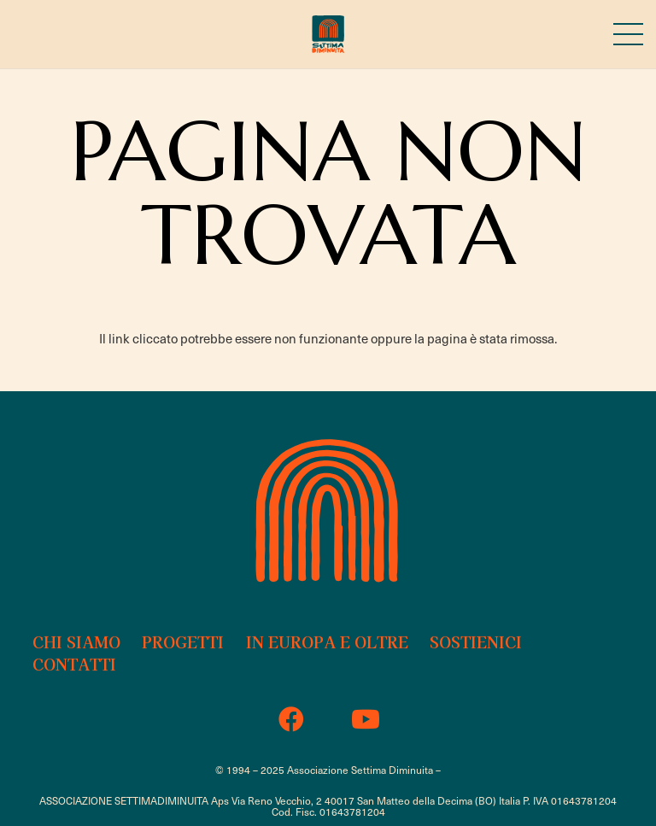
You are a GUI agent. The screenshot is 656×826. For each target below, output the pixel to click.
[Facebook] (291, 720)
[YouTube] (365, 720)
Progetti (183, 641)
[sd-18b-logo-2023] (328, 34)
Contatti (74, 664)
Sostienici (476, 641)
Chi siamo (76, 641)
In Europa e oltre (327, 641)
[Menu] (628, 34)
